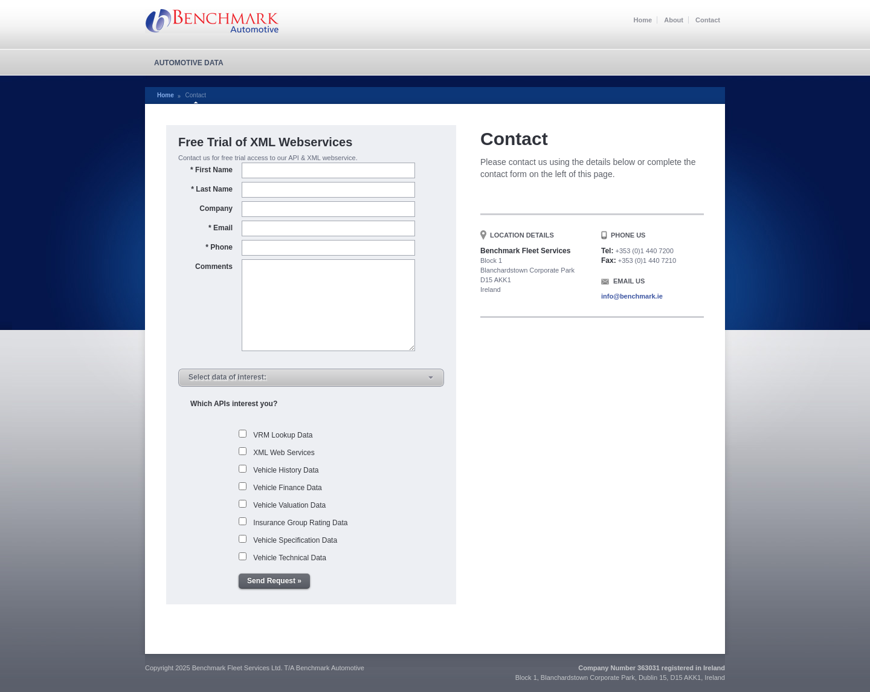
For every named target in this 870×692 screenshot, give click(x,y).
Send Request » (274, 581)
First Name (211, 170)
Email (220, 228)
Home (643, 20)
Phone (219, 247)
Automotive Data (189, 63)
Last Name (212, 189)
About (673, 20)
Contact (707, 20)
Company (216, 208)
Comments (214, 266)
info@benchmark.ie (632, 296)
